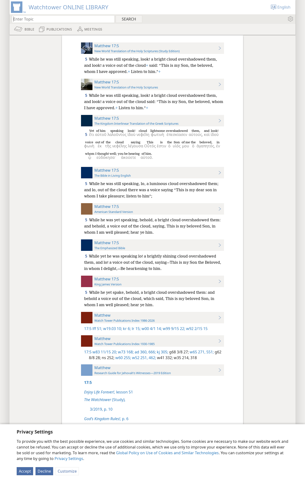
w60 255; (122, 357)
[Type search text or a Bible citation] (61, 18)
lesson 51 (108, 392)
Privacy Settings (69, 458)
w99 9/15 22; (173, 328)
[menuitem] (290, 19)
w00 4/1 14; (151, 328)
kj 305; (162, 352)
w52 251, (139, 357)
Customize (67, 471)
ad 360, (140, 352)
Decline (44, 471)
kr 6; (126, 328)
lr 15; (136, 328)
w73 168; (125, 352)
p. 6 (106, 418)
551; (209, 352)
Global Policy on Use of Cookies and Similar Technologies (167, 452)
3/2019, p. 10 (101, 409)
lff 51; (97, 328)
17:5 (88, 328)
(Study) (105, 399)
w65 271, (197, 352)
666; (151, 352)
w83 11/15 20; (104, 352)
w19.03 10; (112, 328)
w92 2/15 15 (196, 328)
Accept (25, 471)
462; (152, 357)
